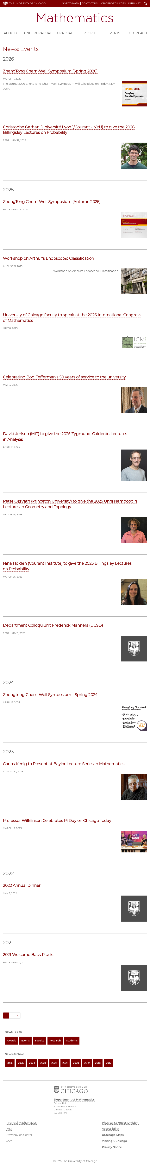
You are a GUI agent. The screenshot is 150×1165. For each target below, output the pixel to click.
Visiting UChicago (114, 1141)
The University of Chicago (27, 3)
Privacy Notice (112, 1147)
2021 (65, 1062)
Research (55, 1040)
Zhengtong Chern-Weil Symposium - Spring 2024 (50, 694)
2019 (87, 1062)
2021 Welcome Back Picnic (28, 954)
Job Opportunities (113, 3)
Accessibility (110, 1128)
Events (114, 33)
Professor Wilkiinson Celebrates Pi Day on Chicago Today (57, 820)
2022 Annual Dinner (22, 885)
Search (145, 4)
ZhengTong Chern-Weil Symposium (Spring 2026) (50, 71)
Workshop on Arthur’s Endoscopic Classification (48, 258)
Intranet (134, 3)
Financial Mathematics (21, 1122)
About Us (12, 33)
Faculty (39, 1040)
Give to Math (70, 3)
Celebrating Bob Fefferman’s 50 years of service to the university (64, 377)
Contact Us (89, 3)
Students (72, 1040)
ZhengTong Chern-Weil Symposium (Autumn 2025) (51, 201)
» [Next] (17, 1015)
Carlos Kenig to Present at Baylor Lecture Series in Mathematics (63, 764)
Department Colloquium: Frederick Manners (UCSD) (53, 625)
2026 (10, 1062)
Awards (11, 1040)
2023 (43, 1062)
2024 (32, 1062)
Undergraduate (39, 33)
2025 (21, 1062)
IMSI (9, 1128)
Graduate (66, 33)
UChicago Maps (113, 1135)
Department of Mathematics (75, 17)
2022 (54, 1062)
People (90, 33)
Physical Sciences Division (120, 1122)
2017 (108, 1062)
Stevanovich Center (19, 1135)
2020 (76, 1062)
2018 (98, 1062)
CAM (9, 1141)
